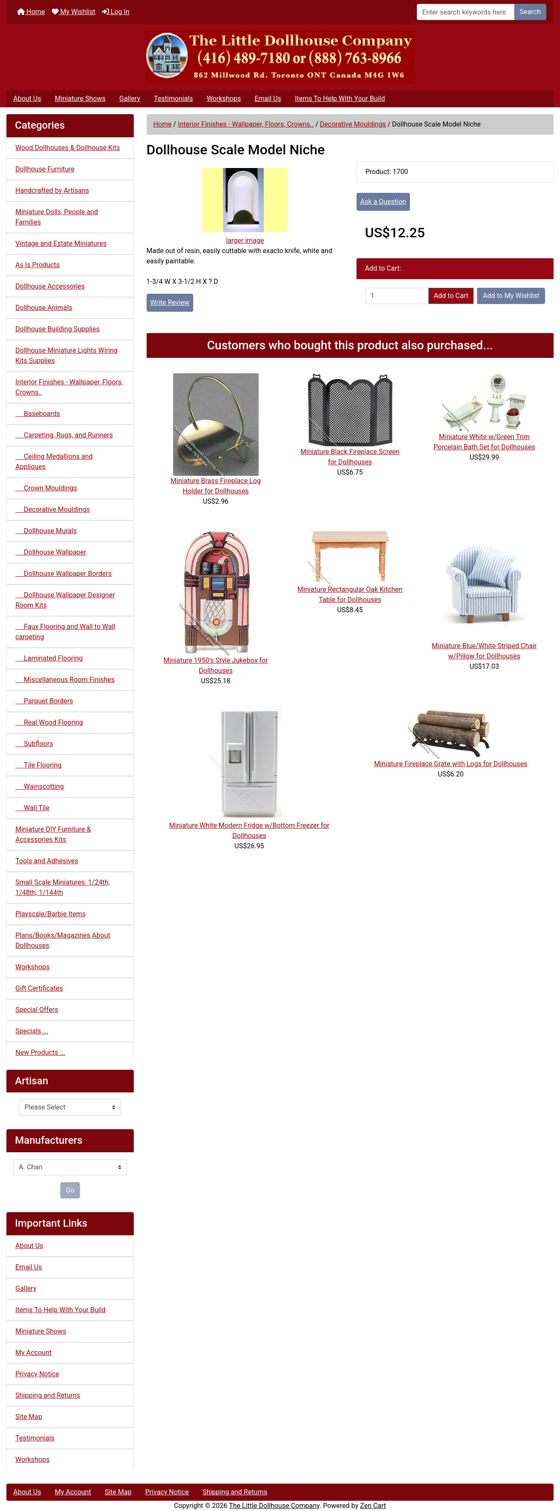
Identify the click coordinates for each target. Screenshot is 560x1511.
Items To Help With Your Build (340, 98)
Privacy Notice (37, 1374)
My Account (33, 1353)
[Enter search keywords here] (466, 12)
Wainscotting (39, 786)
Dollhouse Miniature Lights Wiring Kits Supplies (66, 355)
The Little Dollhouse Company (274, 1506)
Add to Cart (451, 296)
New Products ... (40, 1052)
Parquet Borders (44, 701)
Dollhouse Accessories (50, 286)
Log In (116, 12)
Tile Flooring (38, 765)
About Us (27, 98)
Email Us (267, 98)
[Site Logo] (280, 57)
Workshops (223, 98)
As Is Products (37, 265)
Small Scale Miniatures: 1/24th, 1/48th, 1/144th (62, 887)
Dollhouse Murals (46, 531)
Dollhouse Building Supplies (57, 329)
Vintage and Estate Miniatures (60, 243)
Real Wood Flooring (49, 722)
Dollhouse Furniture (44, 169)
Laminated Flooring (49, 658)
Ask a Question (383, 202)
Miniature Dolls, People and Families (56, 217)
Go (70, 1190)
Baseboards (37, 414)
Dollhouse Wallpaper (50, 552)
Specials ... (31, 1031)
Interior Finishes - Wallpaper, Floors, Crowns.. (246, 124)
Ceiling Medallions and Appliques (54, 461)
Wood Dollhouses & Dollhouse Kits (67, 148)
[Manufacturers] (70, 1167)
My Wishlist (73, 12)
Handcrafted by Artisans (52, 190)
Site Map (28, 1417)
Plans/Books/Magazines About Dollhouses (62, 940)
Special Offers (36, 1010)
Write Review (169, 302)
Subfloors (34, 744)
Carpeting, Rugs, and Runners (64, 435)
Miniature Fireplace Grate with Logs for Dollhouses (451, 764)
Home (31, 12)
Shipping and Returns (47, 1395)
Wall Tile (32, 808)
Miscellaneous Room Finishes (65, 680)
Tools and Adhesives (46, 861)
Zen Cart (373, 1506)
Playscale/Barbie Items (50, 914)
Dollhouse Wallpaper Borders (63, 574)
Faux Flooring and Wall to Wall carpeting (65, 632)
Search (530, 12)
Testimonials (173, 98)
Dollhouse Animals (43, 308)
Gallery (129, 98)
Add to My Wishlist (511, 296)
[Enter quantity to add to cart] (397, 296)
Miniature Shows (80, 98)
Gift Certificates (39, 988)
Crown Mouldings (46, 488)
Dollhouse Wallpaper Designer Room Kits (65, 600)
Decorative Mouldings (353, 124)
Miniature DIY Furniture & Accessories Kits (53, 834)
